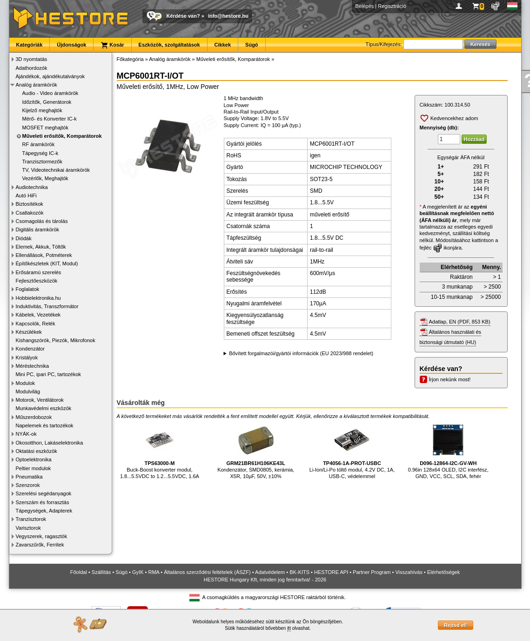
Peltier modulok (33, 468)
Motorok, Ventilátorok (40, 400)
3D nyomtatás (31, 59)
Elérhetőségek (443, 572)
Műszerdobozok (34, 417)
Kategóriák (29, 44)
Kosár (112, 45)
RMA (153, 572)
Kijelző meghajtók (42, 110)
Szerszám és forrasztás (42, 502)
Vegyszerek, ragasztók (41, 536)
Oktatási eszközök (36, 451)
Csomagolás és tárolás (42, 221)
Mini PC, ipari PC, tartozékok (48, 374)
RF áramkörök (38, 144)
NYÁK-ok (26, 434)
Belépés (365, 6)
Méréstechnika (32, 366)
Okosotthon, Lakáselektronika (49, 442)
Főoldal (78, 572)
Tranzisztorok (31, 519)
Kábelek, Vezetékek (38, 314)
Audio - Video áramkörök (50, 93)
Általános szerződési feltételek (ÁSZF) (207, 572)
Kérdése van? (183, 16)
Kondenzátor (30, 348)
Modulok (25, 383)
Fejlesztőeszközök (37, 280)
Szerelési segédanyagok (44, 493)
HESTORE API (331, 572)
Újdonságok (71, 44)
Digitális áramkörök (38, 229)
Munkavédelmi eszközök (44, 408)
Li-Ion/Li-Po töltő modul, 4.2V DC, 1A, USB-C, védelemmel (352, 450)
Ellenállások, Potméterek (44, 255)
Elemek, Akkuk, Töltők (41, 247)
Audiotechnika (32, 187)
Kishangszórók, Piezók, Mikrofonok (55, 340)
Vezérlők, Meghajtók (45, 178)
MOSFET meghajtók (45, 127)
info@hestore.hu (228, 16)
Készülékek (29, 332)
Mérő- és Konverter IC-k (49, 118)
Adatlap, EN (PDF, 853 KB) (459, 321)
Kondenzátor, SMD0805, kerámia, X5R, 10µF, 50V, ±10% (255, 450)
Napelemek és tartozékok (45, 425)
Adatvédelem (270, 572)
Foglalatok (28, 289)
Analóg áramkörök (36, 85)
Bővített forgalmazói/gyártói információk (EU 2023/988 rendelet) (301, 353)
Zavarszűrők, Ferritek (40, 544)
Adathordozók (31, 68)
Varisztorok (28, 528)
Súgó (251, 44)
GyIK (137, 572)
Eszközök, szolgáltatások (169, 44)
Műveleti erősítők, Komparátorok (62, 136)
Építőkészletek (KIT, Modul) (47, 263)
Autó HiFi (26, 195)
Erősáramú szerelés (38, 272)
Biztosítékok (29, 204)
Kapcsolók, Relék (35, 323)
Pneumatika (29, 476)
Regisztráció (392, 6)
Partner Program (371, 572)
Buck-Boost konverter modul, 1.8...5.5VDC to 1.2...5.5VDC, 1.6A (159, 450)
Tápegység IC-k (40, 153)
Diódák (24, 238)
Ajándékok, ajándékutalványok (50, 76)
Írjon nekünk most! (450, 379)
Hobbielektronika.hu (38, 298)
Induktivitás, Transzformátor (47, 306)
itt (289, 628)
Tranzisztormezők (42, 161)
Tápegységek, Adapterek (44, 510)
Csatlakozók (30, 213)
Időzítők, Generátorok (47, 102)
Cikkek (223, 44)
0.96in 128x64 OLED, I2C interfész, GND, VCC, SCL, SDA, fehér (448, 450)
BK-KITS (299, 572)
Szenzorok (28, 485)
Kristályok (27, 357)
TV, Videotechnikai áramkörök (56, 170)
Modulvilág (28, 391)
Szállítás (101, 572)
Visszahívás (409, 572)
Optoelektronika (34, 459)
